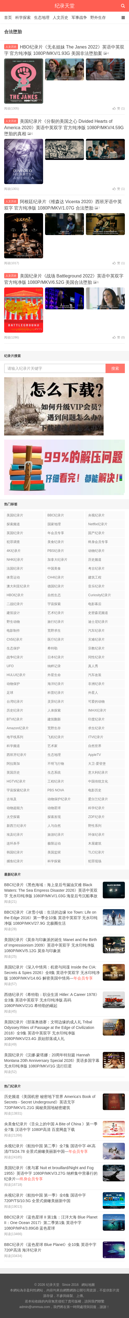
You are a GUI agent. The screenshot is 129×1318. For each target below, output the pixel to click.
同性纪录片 (96, 657)
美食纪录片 (56, 542)
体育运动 (13, 577)
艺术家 (52, 746)
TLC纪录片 (96, 852)
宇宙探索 (54, 604)
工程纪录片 (56, 781)
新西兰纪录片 (17, 826)
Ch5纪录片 (15, 639)
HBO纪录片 (15, 595)
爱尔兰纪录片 (98, 799)
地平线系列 (15, 737)
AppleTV (94, 755)
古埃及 (12, 799)
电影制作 (13, 631)
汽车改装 (94, 675)
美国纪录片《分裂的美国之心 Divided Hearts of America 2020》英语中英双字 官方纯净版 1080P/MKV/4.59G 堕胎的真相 (64, 127)
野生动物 (13, 622)
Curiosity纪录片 (99, 595)
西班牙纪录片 (17, 755)
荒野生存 (54, 728)
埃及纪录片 (15, 835)
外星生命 (54, 675)
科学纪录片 (96, 808)
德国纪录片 (56, 586)
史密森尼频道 (98, 613)
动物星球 (54, 808)
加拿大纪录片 (57, 560)
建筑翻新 (54, 719)
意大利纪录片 (98, 772)
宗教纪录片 (96, 648)
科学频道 (13, 746)
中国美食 (54, 568)
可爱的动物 (96, 701)
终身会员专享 (98, 542)
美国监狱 (54, 852)
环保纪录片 (96, 835)
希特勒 (52, 648)
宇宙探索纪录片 (18, 790)
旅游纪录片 (56, 835)
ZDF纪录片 (96, 817)
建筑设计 (13, 613)
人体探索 (54, 710)
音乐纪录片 (96, 586)
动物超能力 (15, 808)
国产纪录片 (96, 533)
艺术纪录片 (56, 613)
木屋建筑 (94, 843)
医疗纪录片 (56, 639)
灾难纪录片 (96, 639)
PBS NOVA (56, 790)
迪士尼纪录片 (98, 622)
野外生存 (98, 17)
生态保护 (13, 648)
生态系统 (54, 772)
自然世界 (94, 746)
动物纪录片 (96, 551)
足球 (10, 693)
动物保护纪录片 (59, 799)
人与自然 (54, 826)
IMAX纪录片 (97, 710)
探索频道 (13, 524)
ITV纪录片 (95, 737)
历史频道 (94, 560)
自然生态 (54, 595)
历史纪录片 (15, 710)
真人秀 (93, 666)
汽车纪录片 (96, 631)
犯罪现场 (94, 861)
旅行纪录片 (56, 622)
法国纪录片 (15, 568)
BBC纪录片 (56, 515)
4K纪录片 (14, 551)
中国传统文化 (98, 781)
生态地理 (41, 17)
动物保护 (13, 684)
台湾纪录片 (15, 701)
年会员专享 (56, 533)
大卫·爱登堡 (97, 764)
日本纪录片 (56, 657)
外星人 (93, 693)
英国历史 (13, 772)
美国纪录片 (15, 515)
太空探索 (13, 817)
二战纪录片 (15, 604)
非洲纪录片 (96, 684)
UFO (10, 666)
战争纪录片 (15, 657)
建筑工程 (94, 577)
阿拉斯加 (13, 764)
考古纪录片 (96, 568)
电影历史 (94, 790)
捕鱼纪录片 (15, 861)
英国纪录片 (15, 533)
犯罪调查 (13, 542)
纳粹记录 (54, 666)
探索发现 (54, 817)
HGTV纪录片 (16, 781)
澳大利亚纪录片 (18, 586)
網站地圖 (88, 1285)
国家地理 (54, 524)
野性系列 (94, 826)
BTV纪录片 (15, 719)
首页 (8, 17)
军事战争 (79, 17)
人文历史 (60, 17)
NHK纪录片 (15, 560)
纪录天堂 (65, 6)
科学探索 (23, 17)
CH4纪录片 (56, 577)
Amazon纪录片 (18, 728)
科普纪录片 (56, 693)
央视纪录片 (96, 515)
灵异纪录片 (56, 701)
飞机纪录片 (56, 737)
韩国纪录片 (15, 852)
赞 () (119, 108)
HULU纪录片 (16, 675)
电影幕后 (94, 604)
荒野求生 (54, 631)
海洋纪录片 (56, 684)
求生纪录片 (96, 728)
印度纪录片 (96, 719)
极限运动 (54, 843)
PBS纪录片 (56, 551)
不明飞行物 (56, 764)
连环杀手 (13, 843)
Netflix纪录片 (97, 524)
